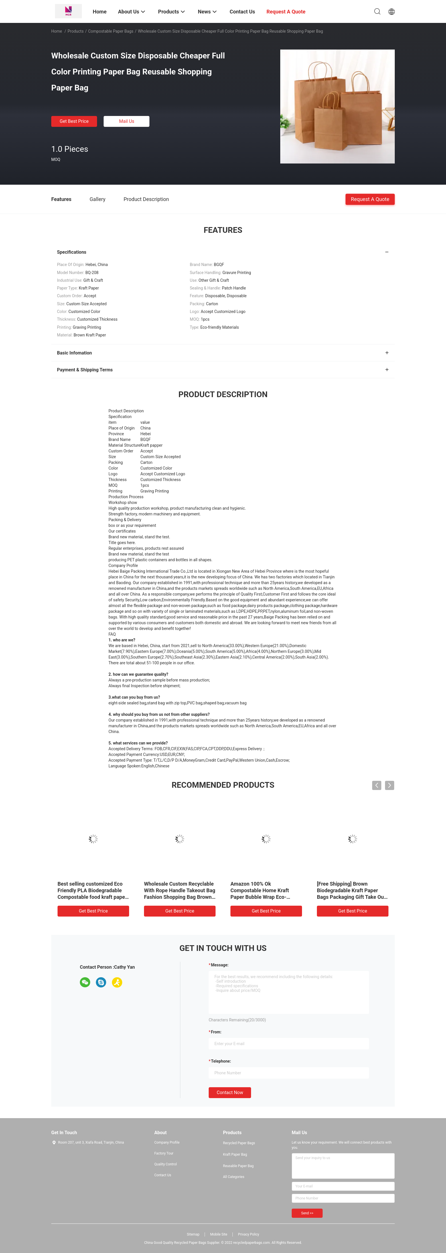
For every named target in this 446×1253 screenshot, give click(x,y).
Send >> (307, 1213)
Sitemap (193, 1234)
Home (56, 31)
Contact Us (162, 1175)
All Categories (233, 1177)
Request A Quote (370, 199)
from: (216, 1032)
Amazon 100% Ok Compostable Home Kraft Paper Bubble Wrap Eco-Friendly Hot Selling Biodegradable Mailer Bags (261, 897)
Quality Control (165, 1164)
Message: (219, 965)
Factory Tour (163, 1153)
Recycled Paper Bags (239, 1143)
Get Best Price (74, 121)
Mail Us (126, 121)
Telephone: (221, 1061)
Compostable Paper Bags (110, 31)
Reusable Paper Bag (238, 1166)
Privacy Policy (248, 1234)
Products (76, 31)
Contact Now (230, 1092)
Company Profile (166, 1142)
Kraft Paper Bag (235, 1154)
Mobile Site (218, 1234)
